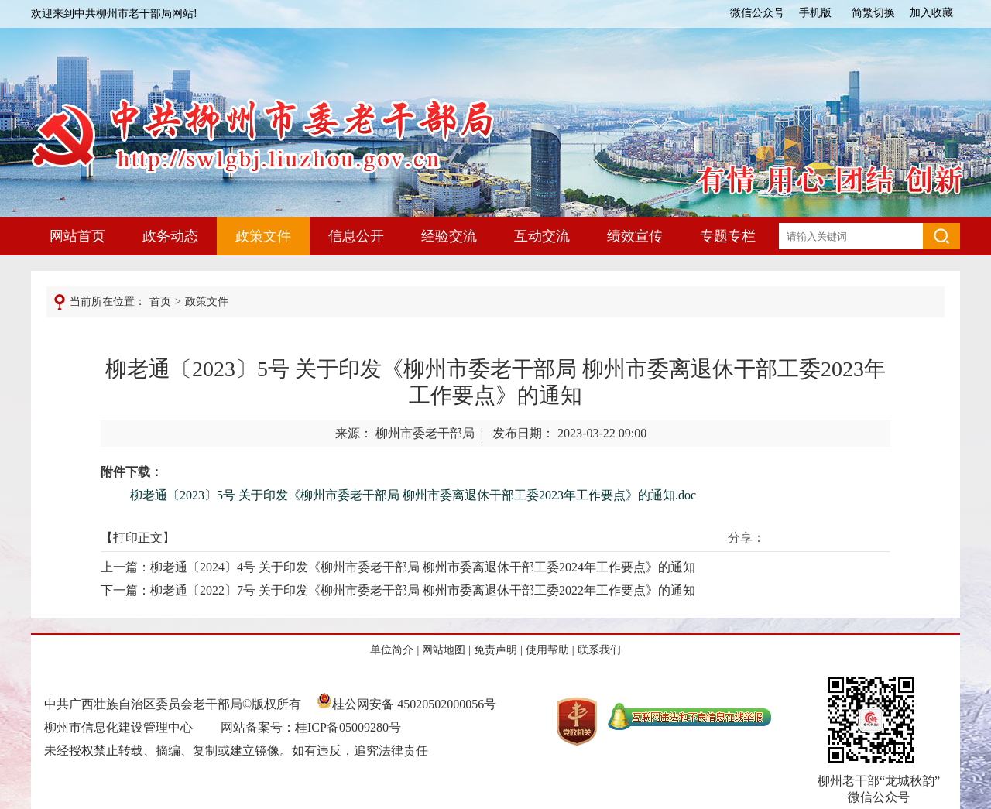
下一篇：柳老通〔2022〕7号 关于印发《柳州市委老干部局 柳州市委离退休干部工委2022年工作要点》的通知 (398, 590)
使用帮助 (547, 650)
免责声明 (495, 650)
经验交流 (449, 236)
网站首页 (77, 236)
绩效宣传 (635, 236)
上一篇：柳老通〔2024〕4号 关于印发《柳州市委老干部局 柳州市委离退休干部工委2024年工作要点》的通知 (398, 567)
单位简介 (391, 650)
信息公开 (356, 236)
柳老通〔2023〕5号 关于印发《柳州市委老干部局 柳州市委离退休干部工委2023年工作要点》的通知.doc (413, 495)
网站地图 (443, 650)
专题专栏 (728, 236)
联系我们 (599, 650)
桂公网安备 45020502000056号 (406, 704)
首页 (160, 301)
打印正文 (138, 537)
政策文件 (263, 236)
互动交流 (542, 236)
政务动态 (170, 236)
